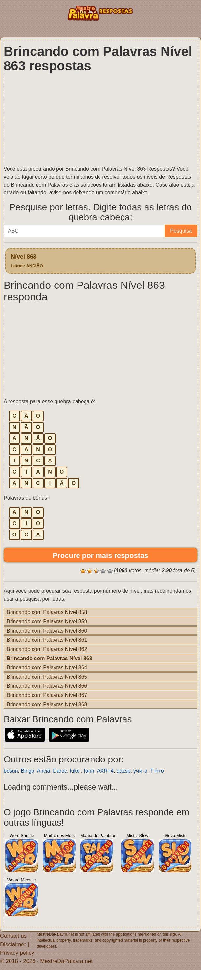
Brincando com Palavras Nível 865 (47, 676)
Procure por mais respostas (100, 555)
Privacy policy (17, 952)
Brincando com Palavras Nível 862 (47, 649)
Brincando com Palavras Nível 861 (47, 639)
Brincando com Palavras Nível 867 (47, 695)
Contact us (13, 935)
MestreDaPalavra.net (66, 961)
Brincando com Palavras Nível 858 (47, 612)
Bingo (27, 770)
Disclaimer (13, 944)
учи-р (140, 770)
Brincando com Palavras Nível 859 (47, 621)
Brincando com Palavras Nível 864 (47, 667)
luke (75, 770)
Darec (60, 770)
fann (89, 770)
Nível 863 (27, 260)
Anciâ (43, 770)
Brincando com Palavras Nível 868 (47, 704)
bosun (11, 770)
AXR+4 (105, 770)
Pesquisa (181, 231)
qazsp (124, 770)
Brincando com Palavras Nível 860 (47, 630)
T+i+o (157, 770)
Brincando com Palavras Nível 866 (47, 685)
